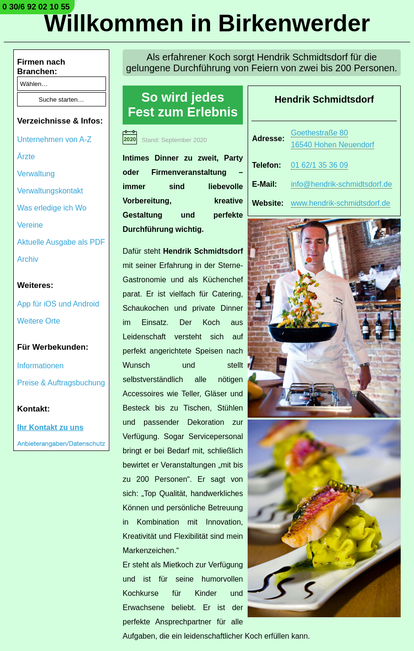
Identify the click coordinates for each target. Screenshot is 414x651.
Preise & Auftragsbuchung (61, 383)
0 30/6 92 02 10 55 (36, 6)
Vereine (30, 225)
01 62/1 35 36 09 (319, 165)
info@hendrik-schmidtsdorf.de (341, 184)
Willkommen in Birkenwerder (207, 23)
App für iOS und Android (58, 304)
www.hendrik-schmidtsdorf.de (340, 203)
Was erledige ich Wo (52, 208)
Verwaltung (36, 174)
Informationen (40, 366)
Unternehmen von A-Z (54, 139)
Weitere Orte (38, 321)
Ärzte (26, 157)
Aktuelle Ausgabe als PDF (61, 242)
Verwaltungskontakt (50, 191)
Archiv (27, 259)
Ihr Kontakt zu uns (50, 427)
